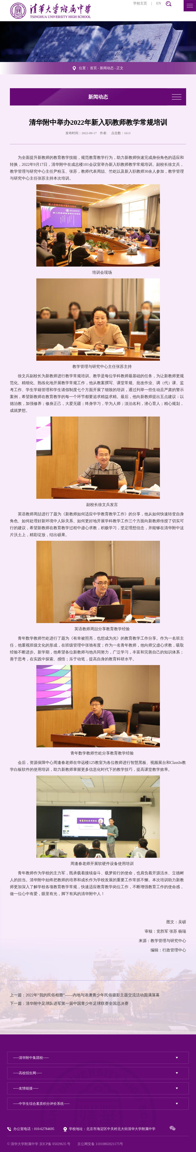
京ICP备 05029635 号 (55, 1144)
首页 (93, 68)
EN (158, 3)
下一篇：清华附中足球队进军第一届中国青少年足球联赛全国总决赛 (69, 1003)
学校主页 (140, 3)
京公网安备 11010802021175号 (100, 1144)
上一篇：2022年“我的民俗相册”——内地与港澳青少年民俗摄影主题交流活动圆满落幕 (85, 995)
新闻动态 (107, 68)
